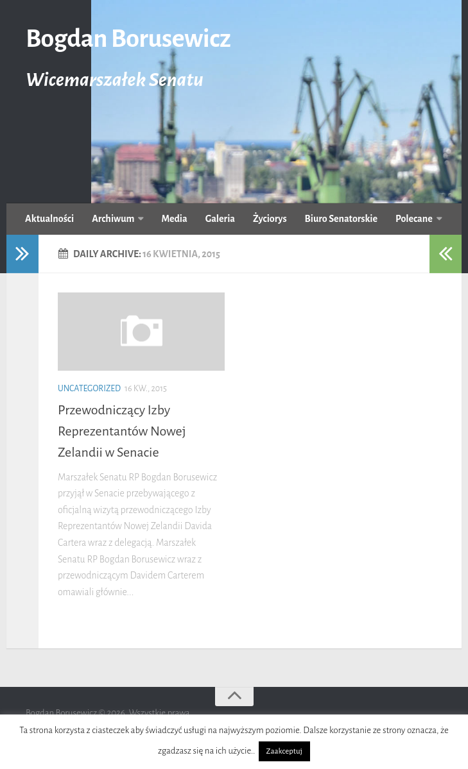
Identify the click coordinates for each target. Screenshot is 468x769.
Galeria (220, 219)
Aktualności (49, 219)
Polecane (414, 219)
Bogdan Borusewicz (128, 38)
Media (174, 219)
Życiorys (270, 219)
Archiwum (113, 219)
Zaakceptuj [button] (284, 751)
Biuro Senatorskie (341, 219)
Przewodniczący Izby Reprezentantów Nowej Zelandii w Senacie (122, 431)
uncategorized (89, 388)
